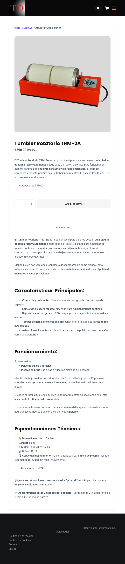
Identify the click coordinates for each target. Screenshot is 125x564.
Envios (12, 548)
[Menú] (114, 8)
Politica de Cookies (20, 540)
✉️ (98, 8)
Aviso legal (62, 531)
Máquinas (27, 28)
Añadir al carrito (74, 203)
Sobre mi (14, 544)
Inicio (17, 28)
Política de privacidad (21, 536)
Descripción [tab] (62, 227)
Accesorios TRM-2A (32, 185)
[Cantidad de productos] (25, 203)
